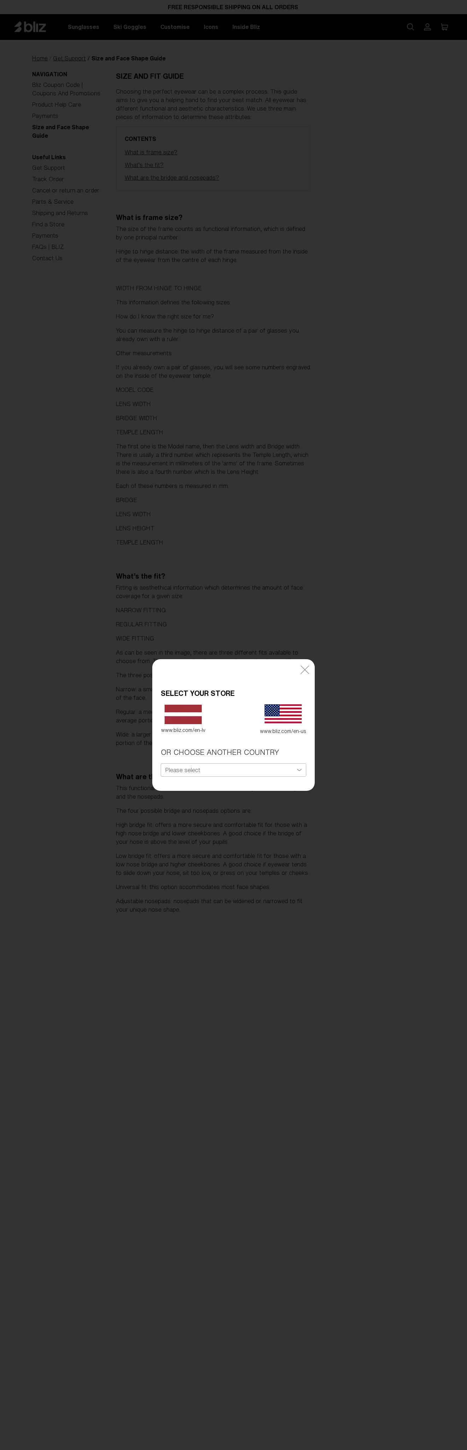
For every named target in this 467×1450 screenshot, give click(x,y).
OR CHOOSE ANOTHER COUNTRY (220, 737)
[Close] (305, 654)
